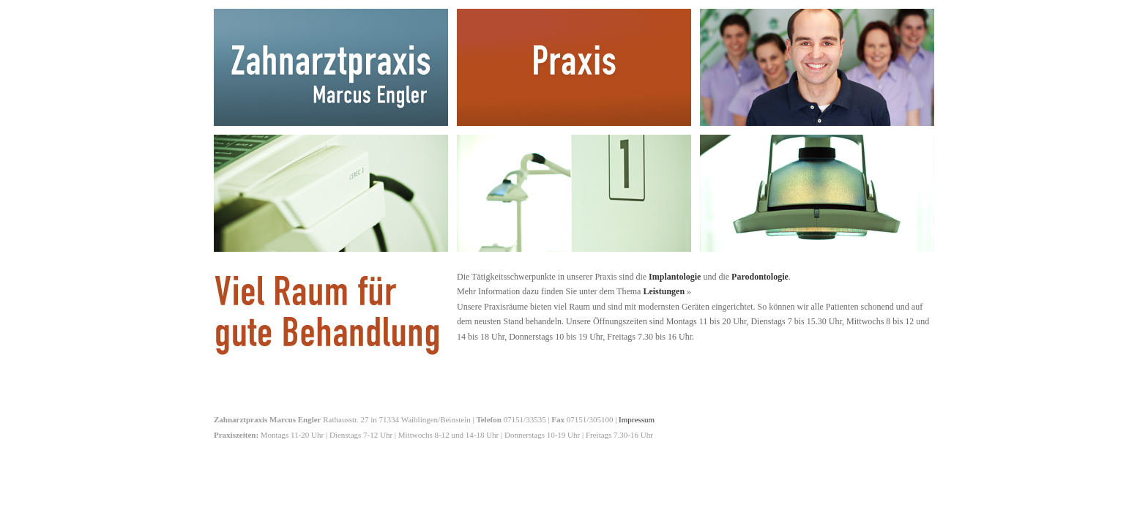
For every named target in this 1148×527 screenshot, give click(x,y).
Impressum (637, 419)
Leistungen (331, 193)
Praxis (574, 67)
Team (817, 67)
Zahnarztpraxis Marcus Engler (331, 67)
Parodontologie (760, 277)
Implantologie (675, 277)
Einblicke (817, 193)
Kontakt (574, 193)
